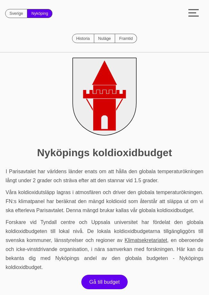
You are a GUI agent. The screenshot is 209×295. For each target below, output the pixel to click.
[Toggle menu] (193, 13)
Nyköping (40, 13)
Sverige (16, 13)
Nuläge (104, 38)
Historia (83, 38)
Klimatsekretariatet (146, 240)
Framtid (126, 38)
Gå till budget (104, 282)
